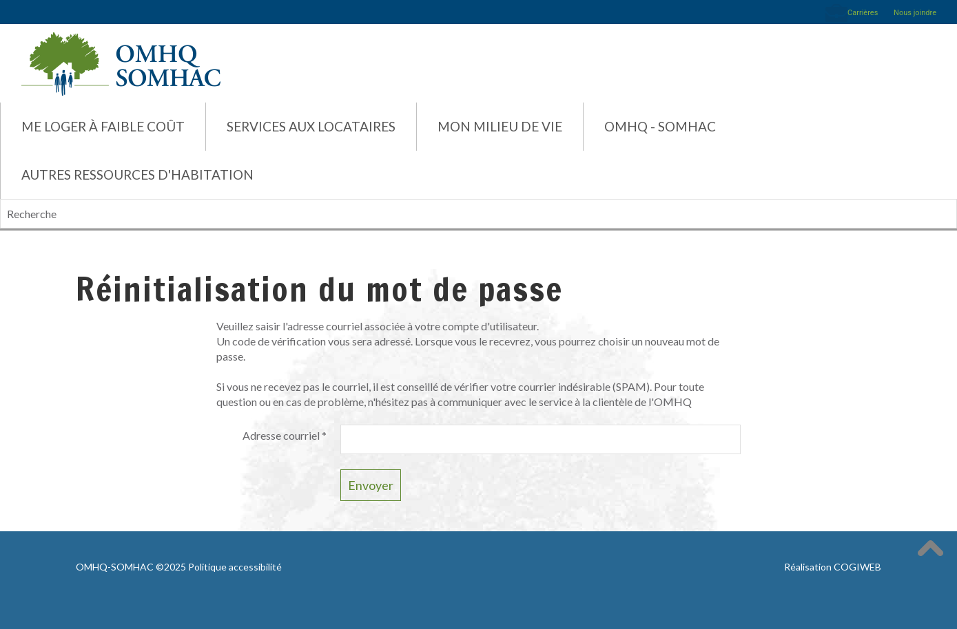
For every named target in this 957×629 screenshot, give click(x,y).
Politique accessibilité (235, 567)
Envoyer (370, 485)
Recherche (0, 199)
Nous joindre (915, 12)
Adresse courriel (285, 435)
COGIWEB (857, 567)
